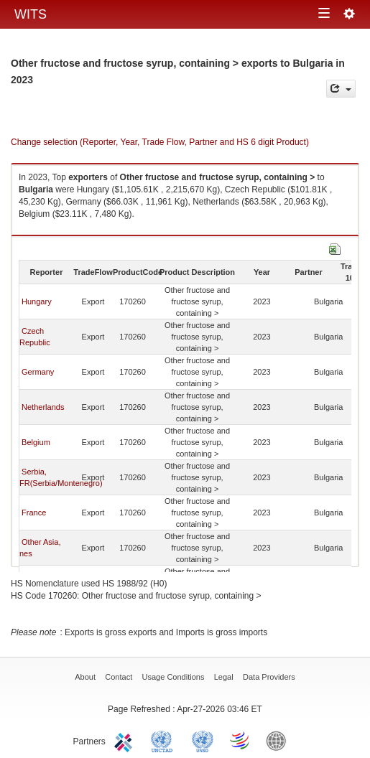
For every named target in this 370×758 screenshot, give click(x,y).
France (34, 512)
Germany (38, 372)
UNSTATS (202, 740)
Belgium (36, 442)
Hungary (37, 301)
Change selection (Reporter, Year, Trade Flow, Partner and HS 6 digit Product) (160, 142)
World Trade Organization (240, 740)
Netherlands (43, 407)
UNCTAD (164, 740)
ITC (125, 740)
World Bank (279, 740)
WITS (30, 14)
